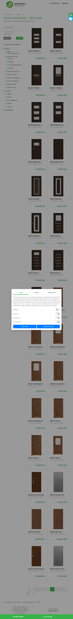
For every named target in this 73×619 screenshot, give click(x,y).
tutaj (55, 305)
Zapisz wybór (24, 326)
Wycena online (18, 616)
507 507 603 (47, 617)
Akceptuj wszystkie (48, 326)
